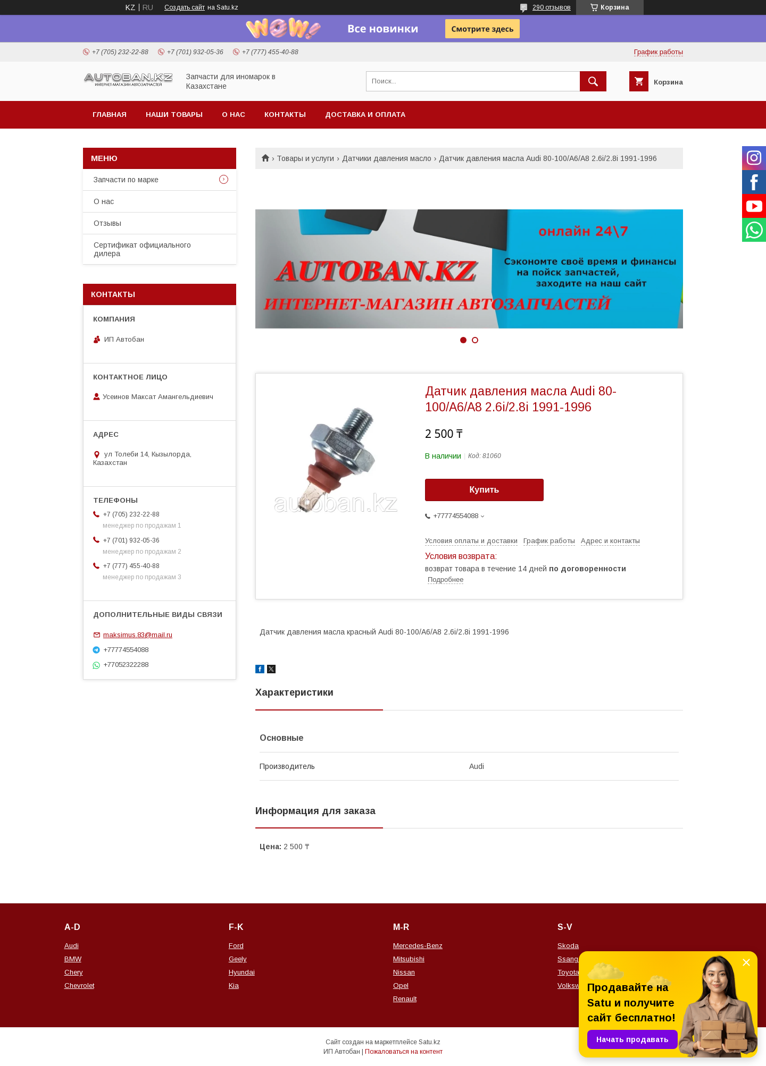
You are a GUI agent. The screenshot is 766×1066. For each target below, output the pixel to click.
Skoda (568, 946)
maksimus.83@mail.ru (137, 635)
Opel (401, 985)
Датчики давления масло (386, 158)
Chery (73, 972)
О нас (233, 115)
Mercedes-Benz (418, 946)
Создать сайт (184, 7)
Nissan (404, 972)
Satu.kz (429, 1042)
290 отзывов (551, 7)
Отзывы (107, 223)
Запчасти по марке (126, 179)
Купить (484, 489)
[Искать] (593, 81)
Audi (71, 946)
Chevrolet (79, 985)
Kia (234, 985)
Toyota (568, 972)
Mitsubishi (408, 959)
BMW (72, 959)
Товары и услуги (305, 158)
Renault (405, 999)
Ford (236, 946)
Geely (238, 959)
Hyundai (242, 972)
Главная (110, 115)
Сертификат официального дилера (142, 249)
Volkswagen (576, 985)
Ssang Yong (577, 959)
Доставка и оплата (365, 115)
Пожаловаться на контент (404, 1051)
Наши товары (174, 115)
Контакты (285, 115)
